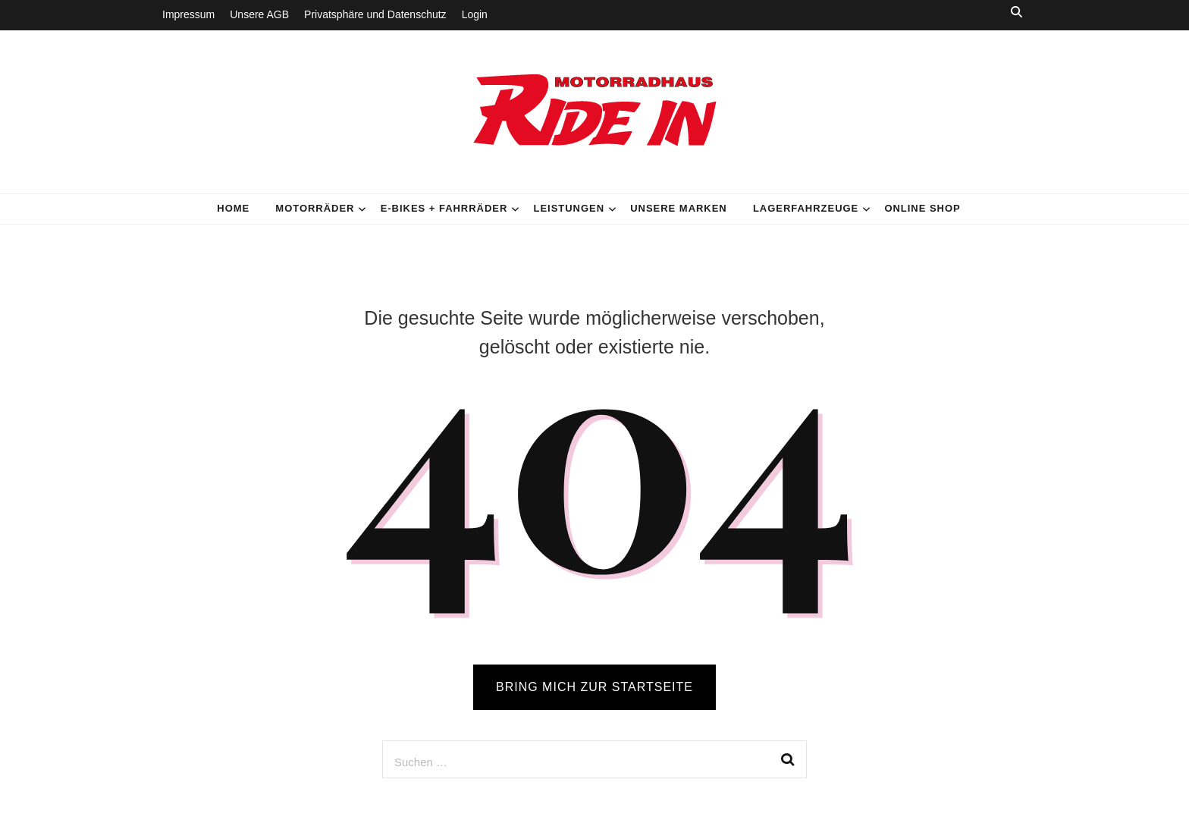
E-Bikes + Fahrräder (444, 208)
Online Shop (922, 208)
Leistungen (569, 208)
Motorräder (314, 208)
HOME (233, 208)
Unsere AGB (259, 14)
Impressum (188, 14)
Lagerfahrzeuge (805, 208)
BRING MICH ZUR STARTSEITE (594, 686)
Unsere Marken (678, 208)
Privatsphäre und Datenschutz (375, 14)
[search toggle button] (1016, 11)
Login (475, 14)
